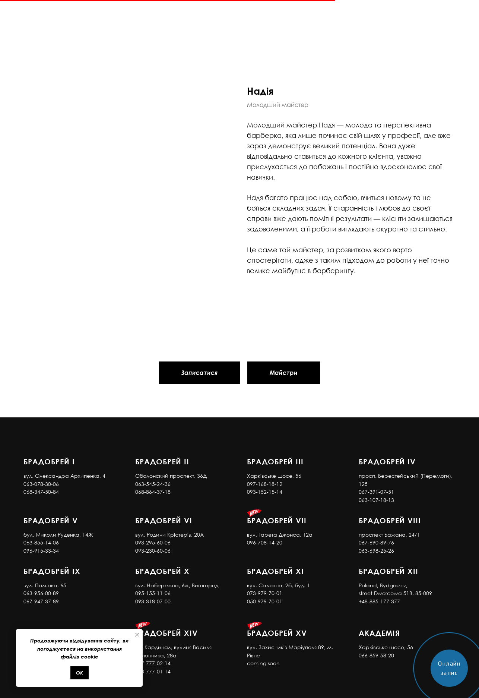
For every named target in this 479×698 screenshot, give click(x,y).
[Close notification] (137, 634)
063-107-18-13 (376, 500)
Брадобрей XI (275, 570)
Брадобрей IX (51, 570)
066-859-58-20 (376, 655)
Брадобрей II (162, 461)
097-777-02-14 (153, 663)
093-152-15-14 (264, 492)
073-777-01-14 (153, 671)
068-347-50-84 (41, 492)
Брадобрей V (50, 520)
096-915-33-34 (41, 550)
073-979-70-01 (264, 593)
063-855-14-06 (41, 542)
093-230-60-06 (153, 550)
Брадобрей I (49, 461)
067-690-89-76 (376, 542)
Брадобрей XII (388, 570)
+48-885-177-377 (379, 601)
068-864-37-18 (153, 492)
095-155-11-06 (153, 593)
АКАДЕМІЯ (379, 632)
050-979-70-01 (264, 601)
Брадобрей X (162, 570)
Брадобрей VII (277, 520)
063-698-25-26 (376, 550)
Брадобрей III (275, 461)
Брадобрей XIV (166, 632)
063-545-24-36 (153, 484)
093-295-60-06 (153, 542)
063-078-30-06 (41, 484)
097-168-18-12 (264, 484)
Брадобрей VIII (390, 520)
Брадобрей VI (163, 520)
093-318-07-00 (153, 601)
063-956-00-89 (41, 593)
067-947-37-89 (41, 601)
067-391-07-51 (376, 492)
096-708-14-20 (264, 542)
